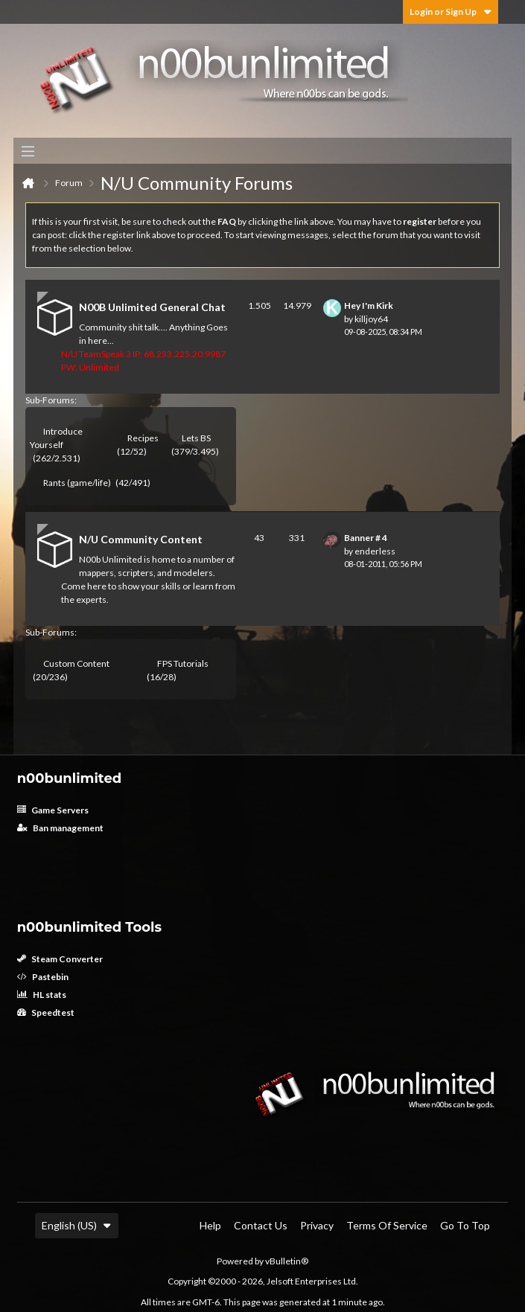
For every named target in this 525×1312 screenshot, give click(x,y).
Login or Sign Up (450, 11)
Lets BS (196, 438)
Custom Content (76, 663)
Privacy (317, 1225)
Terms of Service (386, 1225)
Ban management (60, 827)
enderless (374, 551)
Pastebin (43, 976)
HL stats (41, 994)
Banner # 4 (365, 537)
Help (210, 1225)
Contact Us (260, 1225)
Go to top (465, 1225)
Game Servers (53, 810)
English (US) (77, 1225)
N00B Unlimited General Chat (152, 307)
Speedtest (45, 1012)
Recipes (143, 438)
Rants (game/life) (77, 482)
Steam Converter (60, 958)
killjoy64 (371, 318)
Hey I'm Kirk (368, 305)
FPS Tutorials (183, 663)
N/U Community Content (141, 539)
